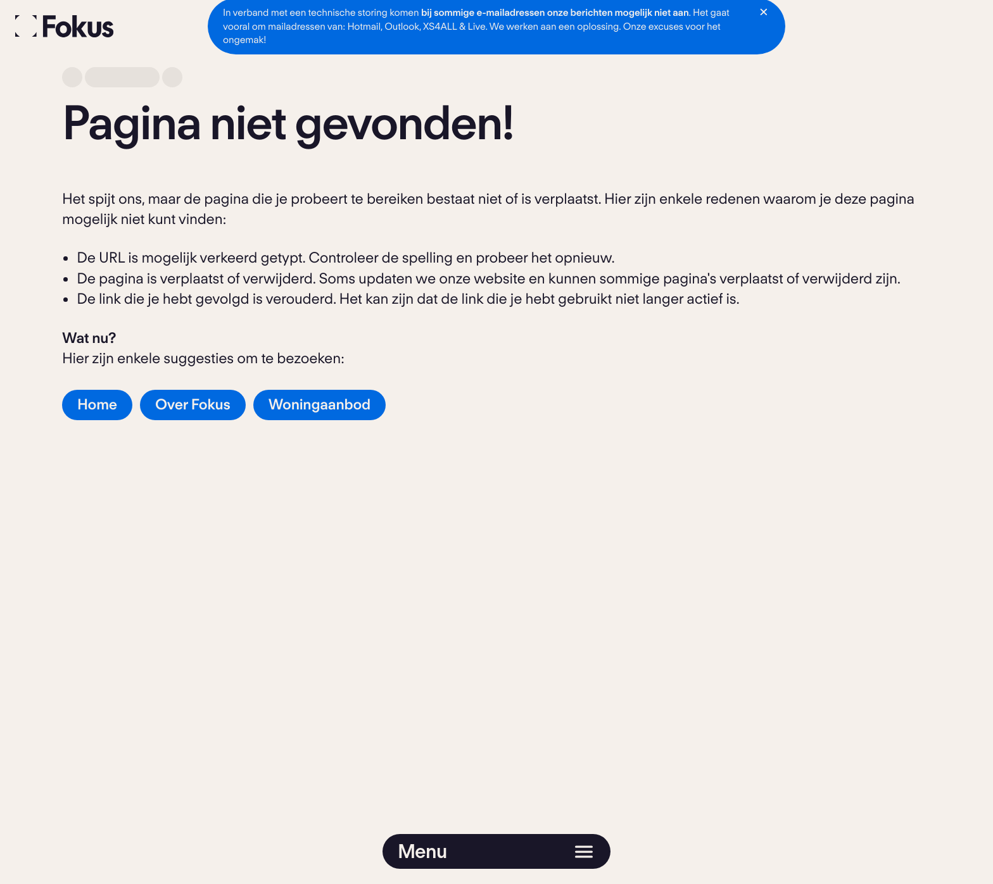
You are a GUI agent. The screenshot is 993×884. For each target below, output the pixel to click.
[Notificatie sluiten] (763, 12)
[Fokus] (64, 26)
